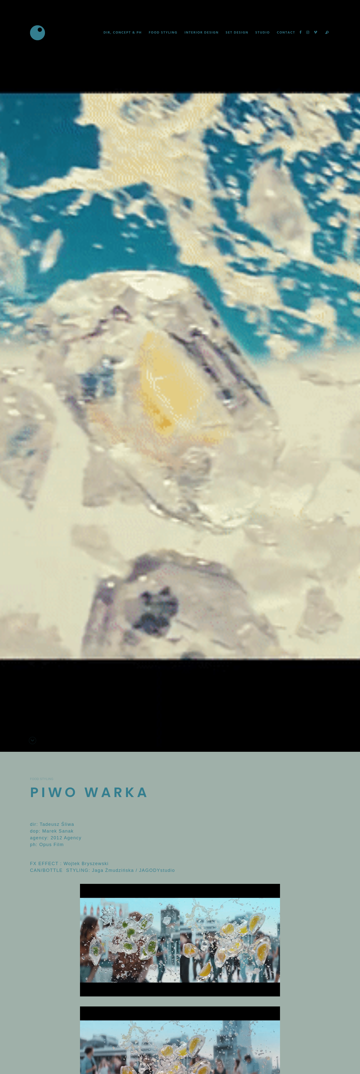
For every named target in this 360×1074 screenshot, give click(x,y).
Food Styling (42, 779)
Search (327, 33)
